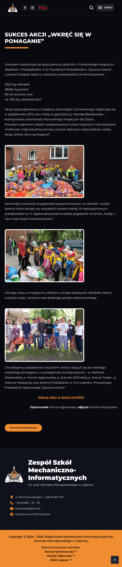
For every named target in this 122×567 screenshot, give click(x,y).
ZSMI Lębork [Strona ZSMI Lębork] (61, 560)
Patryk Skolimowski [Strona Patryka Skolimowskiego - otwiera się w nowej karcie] (61, 551)
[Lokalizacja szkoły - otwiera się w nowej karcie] (63, 497)
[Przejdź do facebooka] (24, 8)
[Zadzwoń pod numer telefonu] (63, 503)
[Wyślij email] (63, 508)
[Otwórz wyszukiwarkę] (91, 7)
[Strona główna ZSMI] (12, 7)
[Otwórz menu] (105, 7)
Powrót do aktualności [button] (23, 427)
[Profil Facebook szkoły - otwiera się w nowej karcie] (63, 514)
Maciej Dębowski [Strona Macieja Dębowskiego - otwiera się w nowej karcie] (61, 556)
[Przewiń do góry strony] (115, 560)
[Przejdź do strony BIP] (42, 8)
